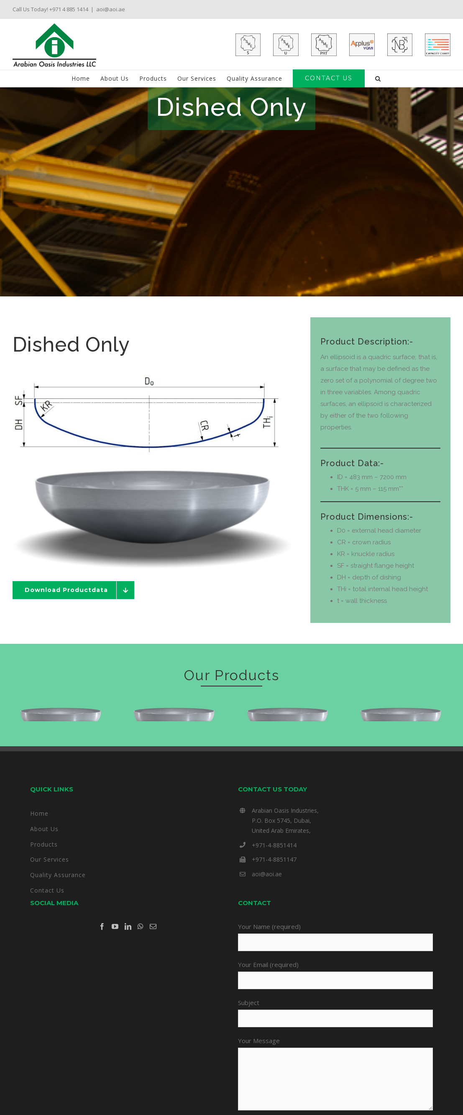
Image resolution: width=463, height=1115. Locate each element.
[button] (378, 78)
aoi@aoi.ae (110, 9)
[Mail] (153, 952)
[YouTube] (115, 952)
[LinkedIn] (128, 952)
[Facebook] (102, 952)
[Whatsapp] (140, 952)
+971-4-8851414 (274, 870)
